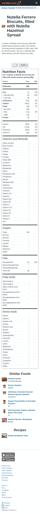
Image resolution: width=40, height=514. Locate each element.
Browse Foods (6, 466)
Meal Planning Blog (7, 475)
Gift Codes (5, 477)
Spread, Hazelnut (14, 385)
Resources (5, 480)
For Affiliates (5, 490)
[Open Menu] (36, 3)
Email (4, 508)
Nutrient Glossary (7, 473)
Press (3, 488)
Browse (4, 8)
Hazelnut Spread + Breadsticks (20, 419)
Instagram (6, 505)
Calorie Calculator (7, 468)
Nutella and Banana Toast (18, 436)
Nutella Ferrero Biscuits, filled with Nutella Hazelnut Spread (21, 26)
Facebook (6, 503)
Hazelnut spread (14, 379)
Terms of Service (6, 497)
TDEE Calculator (6, 470)
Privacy (4, 492)
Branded (12, 8)
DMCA (4, 495)
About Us (4, 485)
